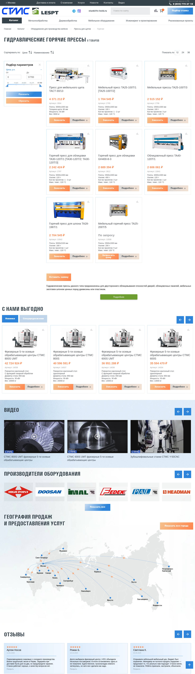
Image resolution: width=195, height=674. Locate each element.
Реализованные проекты (180, 21)
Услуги (81, 3)
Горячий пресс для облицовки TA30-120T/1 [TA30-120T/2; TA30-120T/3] (69, 159)
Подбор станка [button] (180, 11)
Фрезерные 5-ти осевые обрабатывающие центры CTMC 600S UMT (122, 355)
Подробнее (78, 120)
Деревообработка (68, 21)
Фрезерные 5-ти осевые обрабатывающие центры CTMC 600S (170, 355)
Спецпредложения (33, 319)
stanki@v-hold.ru (98, 11)
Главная (7, 29)
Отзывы (14, 634)
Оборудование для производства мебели (49, 29)
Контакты (108, 3)
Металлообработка (38, 21)
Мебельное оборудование (101, 21)
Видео (121, 3)
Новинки (10, 319)
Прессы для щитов (82, 29)
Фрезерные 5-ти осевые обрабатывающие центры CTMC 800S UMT (25, 355)
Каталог (13, 20)
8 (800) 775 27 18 (183, 4)
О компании (66, 3)
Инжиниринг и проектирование (141, 21)
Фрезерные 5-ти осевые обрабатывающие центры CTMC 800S (73, 355)
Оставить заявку (58, 277)
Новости (94, 3)
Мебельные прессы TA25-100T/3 (167, 87)
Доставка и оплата (46, 3)
